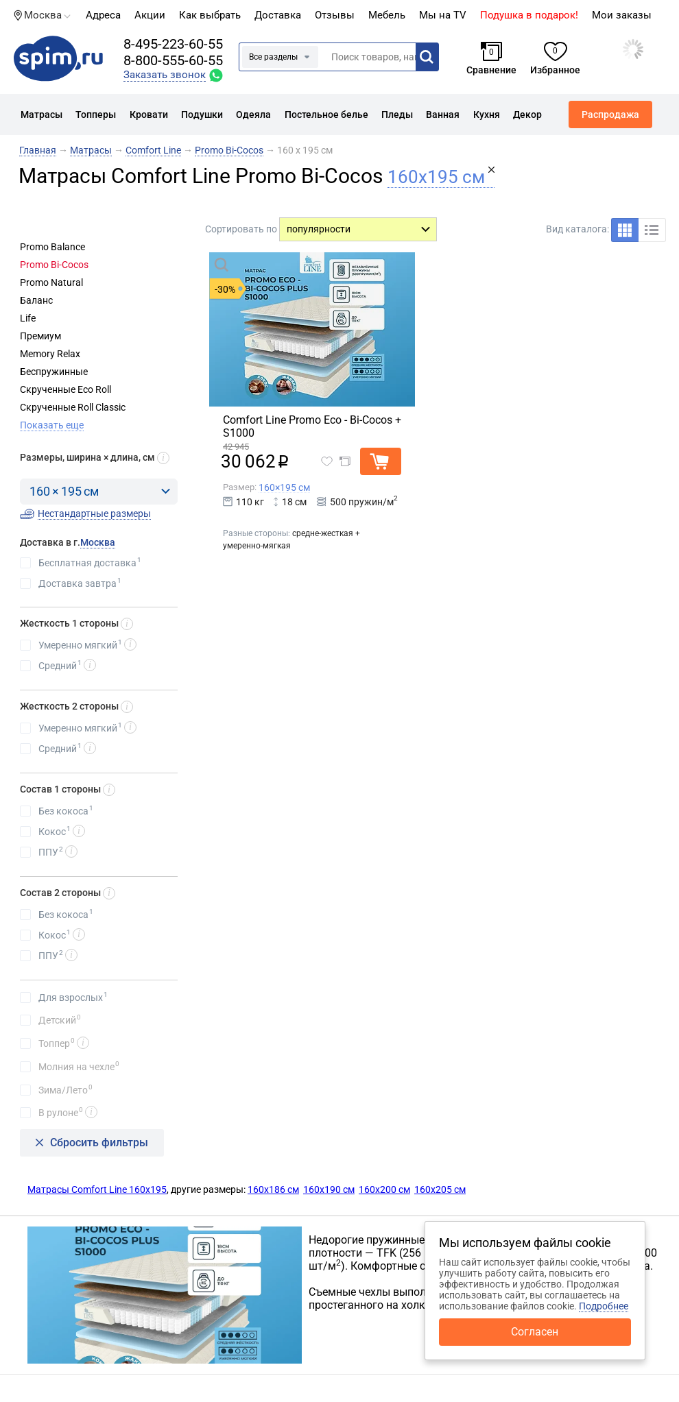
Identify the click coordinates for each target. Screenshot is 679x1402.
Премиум (40, 335)
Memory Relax (50, 353)
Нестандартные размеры (94, 513)
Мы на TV (442, 15)
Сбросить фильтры (99, 1142)
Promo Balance (52, 246)
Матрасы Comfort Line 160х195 (97, 1189)
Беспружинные (54, 371)
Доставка (277, 15)
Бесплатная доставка (89, 562)
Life (28, 318)
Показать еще (52, 425)
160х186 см (273, 1189)
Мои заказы (622, 15)
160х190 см (329, 1189)
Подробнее (603, 1306)
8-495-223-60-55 (173, 44)
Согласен (534, 1331)
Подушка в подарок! (529, 15)
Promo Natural (51, 282)
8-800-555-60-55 (173, 60)
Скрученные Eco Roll (65, 389)
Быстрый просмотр (284, 263)
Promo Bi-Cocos (54, 264)
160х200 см (384, 1189)
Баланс (36, 300)
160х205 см (440, 1189)
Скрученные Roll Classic (73, 407)
